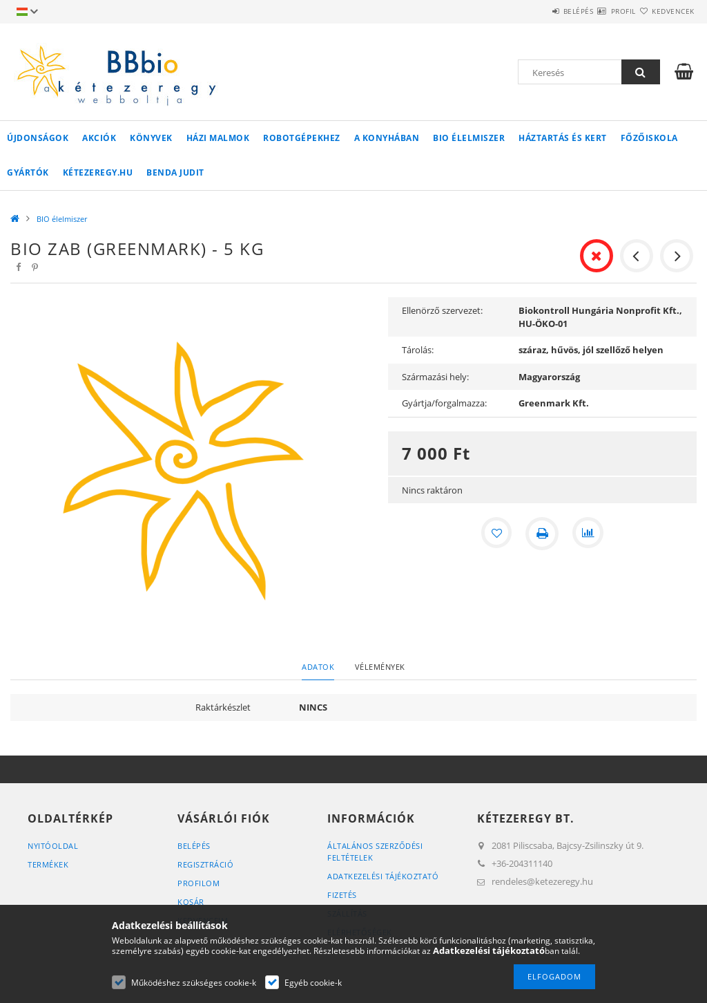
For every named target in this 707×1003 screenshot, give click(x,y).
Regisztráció (205, 864)
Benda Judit (175, 172)
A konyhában (387, 138)
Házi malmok (218, 138)
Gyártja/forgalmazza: (444, 403)
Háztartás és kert (563, 138)
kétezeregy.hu (98, 172)
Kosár (190, 902)
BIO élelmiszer (469, 138)
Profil (598, 11)
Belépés (537, 11)
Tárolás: (418, 350)
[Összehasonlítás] (589, 533)
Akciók (99, 138)
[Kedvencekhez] (495, 533)
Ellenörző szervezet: (442, 310)
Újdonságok (37, 138)
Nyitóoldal (53, 846)
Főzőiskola (649, 138)
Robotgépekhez (301, 138)
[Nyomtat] (542, 533)
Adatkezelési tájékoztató (382, 876)
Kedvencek (664, 11)
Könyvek (151, 138)
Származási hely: (435, 377)
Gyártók (28, 172)
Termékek (48, 864)
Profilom (198, 883)
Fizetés (342, 895)
